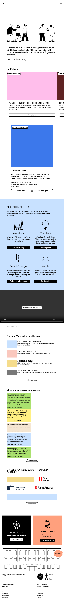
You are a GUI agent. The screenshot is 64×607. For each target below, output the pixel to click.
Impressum (5, 599)
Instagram (40, 594)
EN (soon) (5, 594)
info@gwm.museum (43, 587)
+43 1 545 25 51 (42, 585)
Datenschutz (5, 597)
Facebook (40, 597)
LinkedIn (39, 599)
